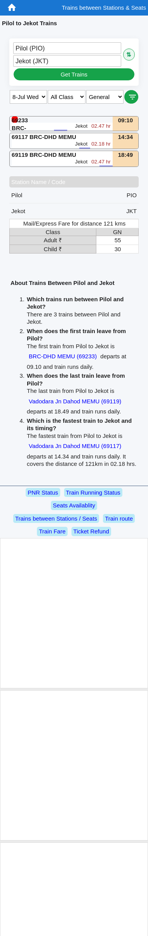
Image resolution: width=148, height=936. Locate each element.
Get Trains (74, 74)
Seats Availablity (74, 505)
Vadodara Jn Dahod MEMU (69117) (75, 446)
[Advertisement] (73, 613)
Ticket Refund (91, 531)
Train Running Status (93, 492)
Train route (119, 518)
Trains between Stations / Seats (56, 518)
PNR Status (43, 492)
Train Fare (52, 531)
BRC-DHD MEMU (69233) (63, 356)
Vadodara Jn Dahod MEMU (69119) (75, 401)
